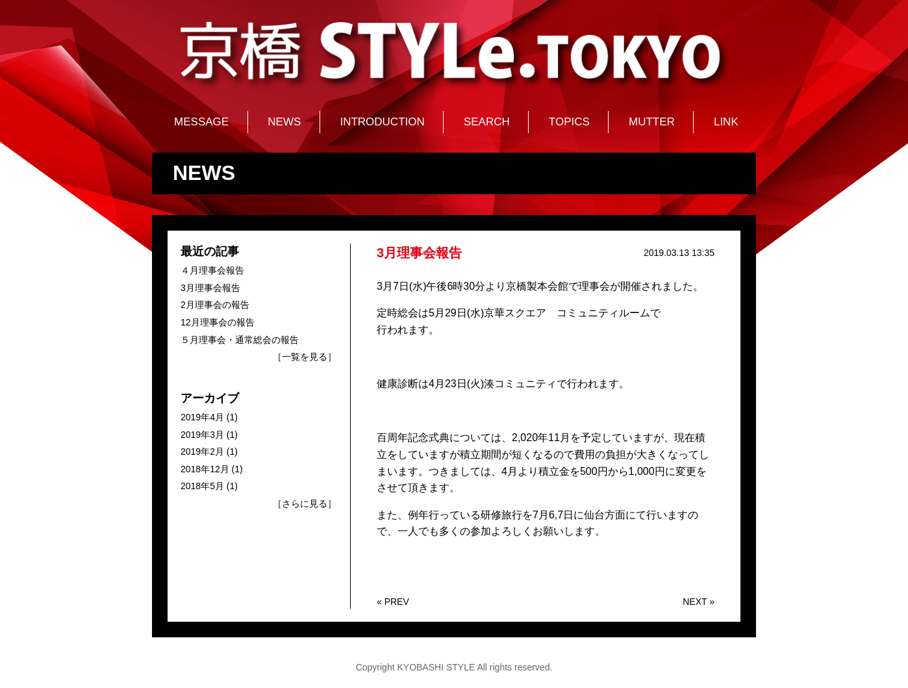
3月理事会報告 (210, 288)
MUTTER (652, 122)
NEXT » (698, 601)
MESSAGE (201, 122)
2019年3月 (202, 434)
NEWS (284, 122)
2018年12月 (205, 469)
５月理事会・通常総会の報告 (240, 340)
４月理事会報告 (212, 270)
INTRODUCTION (382, 122)
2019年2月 (202, 451)
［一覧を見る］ (304, 356)
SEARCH (487, 122)
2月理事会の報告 (215, 304)
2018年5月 (202, 486)
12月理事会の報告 (218, 322)
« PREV (393, 601)
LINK (726, 122)
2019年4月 (202, 417)
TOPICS (569, 122)
